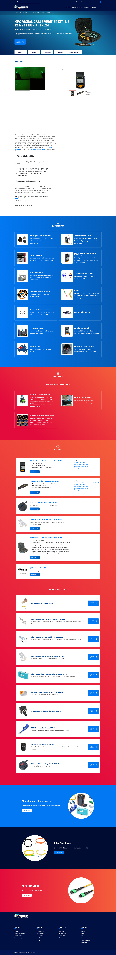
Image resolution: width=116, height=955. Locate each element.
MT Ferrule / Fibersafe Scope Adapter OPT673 (45, 764)
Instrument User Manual (79, 462)
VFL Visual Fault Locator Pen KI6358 (42, 603)
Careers (83, 935)
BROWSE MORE (27, 810)
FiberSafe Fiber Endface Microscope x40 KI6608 (44, 481)
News (73, 2)
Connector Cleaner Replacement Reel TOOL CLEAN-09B (47, 692)
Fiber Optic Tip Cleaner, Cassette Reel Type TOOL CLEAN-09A (49, 674)
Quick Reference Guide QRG (38, 568)
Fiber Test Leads (63, 843)
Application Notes (40, 935)
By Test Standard (40, 933)
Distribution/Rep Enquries (86, 938)
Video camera (24, 200)
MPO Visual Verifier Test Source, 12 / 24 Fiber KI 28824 (46, 461)
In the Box (60, 52)
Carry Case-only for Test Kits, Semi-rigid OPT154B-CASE (47, 537)
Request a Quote (62, 933)
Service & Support (18, 935)
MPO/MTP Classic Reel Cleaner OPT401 (43, 728)
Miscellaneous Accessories (36, 801)
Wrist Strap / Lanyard (79, 468)
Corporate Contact (85, 940)
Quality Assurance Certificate (81, 464)
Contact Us (61, 938)
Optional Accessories (74, 52)
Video (43, 149)
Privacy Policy (84, 942)
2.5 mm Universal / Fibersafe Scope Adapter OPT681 (86, 483)
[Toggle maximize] (100, 69)
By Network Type (40, 931)
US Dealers (87, 7)
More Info (33, 471)
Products (67, 7)
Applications (47, 52)
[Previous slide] (62, 81)
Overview (20, 52)
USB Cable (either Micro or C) (81, 466)
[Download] (96, 69)
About (77, 2)
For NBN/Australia (41, 938)
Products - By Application (19, 933)
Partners (83, 2)
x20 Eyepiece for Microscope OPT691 (42, 745)
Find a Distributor (62, 935)
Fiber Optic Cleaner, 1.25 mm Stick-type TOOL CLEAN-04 (48, 637)
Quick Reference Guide (35, 149)
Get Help (38, 940)
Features (34, 52)
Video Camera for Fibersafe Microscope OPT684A (46, 711)
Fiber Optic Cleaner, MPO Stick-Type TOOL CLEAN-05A (46, 519)
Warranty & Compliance (19, 938)
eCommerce (61, 931)
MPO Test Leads (30, 885)
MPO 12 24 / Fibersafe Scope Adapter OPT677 (43, 502)
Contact (94, 7)
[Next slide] (98, 81)
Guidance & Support (77, 7)
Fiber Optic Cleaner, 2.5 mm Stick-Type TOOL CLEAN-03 (48, 619)
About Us (83, 931)
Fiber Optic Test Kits (27, 12)
